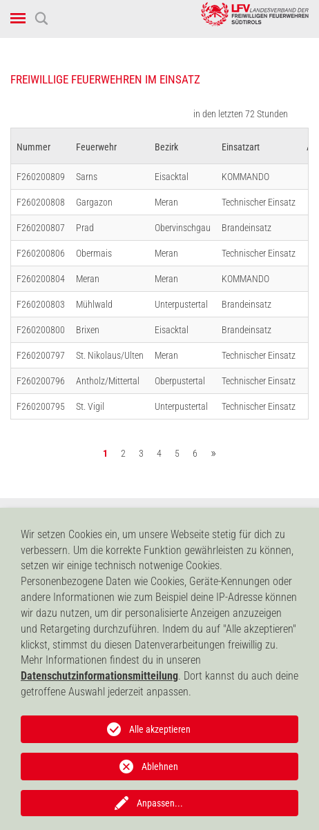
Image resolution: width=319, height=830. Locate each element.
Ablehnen (160, 766)
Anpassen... (160, 803)
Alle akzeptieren (160, 729)
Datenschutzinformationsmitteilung (99, 675)
